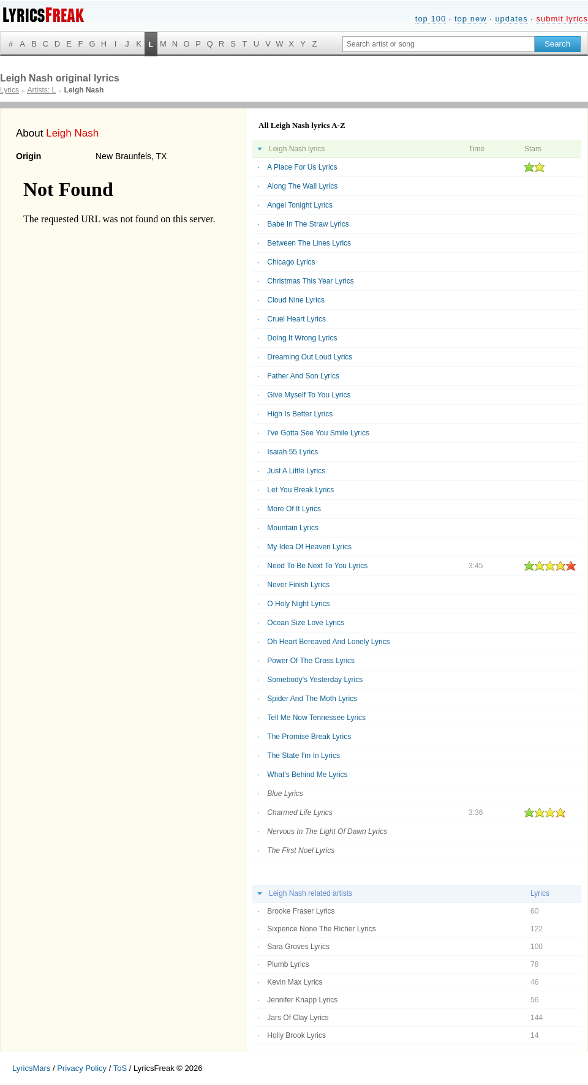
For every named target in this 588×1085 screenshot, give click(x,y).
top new (470, 18)
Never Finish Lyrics (298, 584)
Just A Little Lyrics (296, 471)
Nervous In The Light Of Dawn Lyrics (327, 831)
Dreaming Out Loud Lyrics (309, 357)
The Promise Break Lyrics (309, 736)
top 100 (430, 18)
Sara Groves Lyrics (298, 946)
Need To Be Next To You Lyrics (317, 565)
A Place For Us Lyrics (302, 167)
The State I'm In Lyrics (303, 755)
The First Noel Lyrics (300, 850)
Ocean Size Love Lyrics (305, 622)
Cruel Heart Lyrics (296, 319)
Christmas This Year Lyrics (310, 281)
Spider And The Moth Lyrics (312, 698)
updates (511, 18)
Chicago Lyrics (291, 262)
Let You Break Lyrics (300, 490)
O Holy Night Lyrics (298, 603)
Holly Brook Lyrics (296, 1035)
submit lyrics (562, 18)
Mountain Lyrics (292, 528)
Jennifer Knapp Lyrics (302, 1000)
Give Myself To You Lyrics (308, 395)
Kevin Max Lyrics (294, 982)
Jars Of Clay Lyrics (297, 1017)
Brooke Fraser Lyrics (300, 911)
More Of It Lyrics (294, 509)
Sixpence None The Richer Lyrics (321, 929)
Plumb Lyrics (288, 964)
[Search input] (438, 44)
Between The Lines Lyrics (309, 243)
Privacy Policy (82, 1068)
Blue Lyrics (285, 793)
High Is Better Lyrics (300, 414)
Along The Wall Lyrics (302, 186)
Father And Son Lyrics (303, 376)
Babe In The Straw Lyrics (308, 224)
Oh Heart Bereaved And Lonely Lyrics (328, 641)
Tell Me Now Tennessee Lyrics (316, 717)
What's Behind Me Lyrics (307, 774)
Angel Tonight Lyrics (300, 205)
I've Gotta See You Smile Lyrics (318, 433)
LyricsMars (31, 1068)
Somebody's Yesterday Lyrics (315, 679)
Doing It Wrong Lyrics (302, 338)
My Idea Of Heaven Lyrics (309, 546)
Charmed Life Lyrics (300, 812)
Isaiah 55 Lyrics (292, 452)
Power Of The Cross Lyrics (311, 660)
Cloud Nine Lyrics (296, 300)
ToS (120, 1068)
